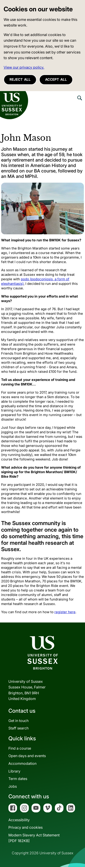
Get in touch (18, 720)
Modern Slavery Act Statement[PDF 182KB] (34, 838)
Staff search (18, 728)
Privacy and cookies (25, 827)
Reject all (20, 79)
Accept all (56, 79)
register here (64, 612)
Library (14, 771)
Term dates (17, 778)
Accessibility (19, 820)
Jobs (12, 786)
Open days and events (27, 755)
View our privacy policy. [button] (24, 67)
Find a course (19, 748)
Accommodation (22, 763)
